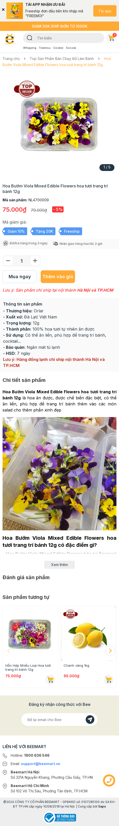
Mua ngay (20, 276)
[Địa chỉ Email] (59, 719)
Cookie (58, 48)
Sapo (102, 806)
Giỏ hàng (112, 37)
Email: (35, 764)
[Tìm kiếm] (29, 37)
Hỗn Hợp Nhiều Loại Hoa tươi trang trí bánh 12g (28, 667)
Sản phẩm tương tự (26, 597)
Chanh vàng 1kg (76, 665)
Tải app (104, 11)
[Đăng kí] (90, 719)
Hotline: (30, 755)
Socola (71, 48)
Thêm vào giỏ (57, 276)
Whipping (29, 48)
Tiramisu (45, 48)
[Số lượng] (22, 261)
